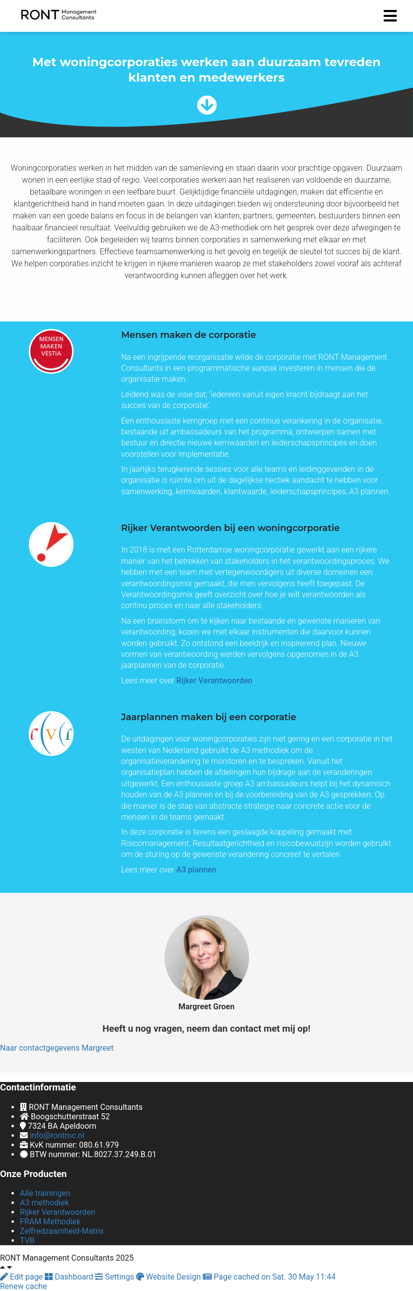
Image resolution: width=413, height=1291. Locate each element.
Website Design (169, 1277)
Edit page (22, 1277)
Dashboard (70, 1277)
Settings (115, 1277)
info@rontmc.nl (57, 1135)
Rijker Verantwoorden (214, 680)
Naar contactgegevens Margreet (57, 1048)
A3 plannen (196, 869)
